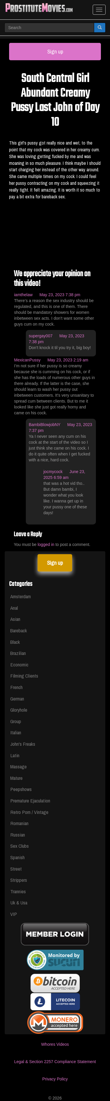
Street (16, 868)
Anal (14, 607)
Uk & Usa (18, 902)
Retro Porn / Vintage (29, 812)
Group (15, 721)
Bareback (18, 630)
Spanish (17, 857)
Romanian (19, 823)
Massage (18, 766)
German (17, 698)
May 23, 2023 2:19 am (68, 360)
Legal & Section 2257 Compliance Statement (55, 1061)
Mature (16, 778)
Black (15, 642)
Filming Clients (24, 675)
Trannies (18, 891)
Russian (17, 834)
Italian (15, 732)
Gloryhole (18, 709)
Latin (14, 755)
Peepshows (21, 789)
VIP (13, 914)
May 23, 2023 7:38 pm (59, 294)
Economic (19, 664)
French (16, 687)
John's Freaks (22, 743)
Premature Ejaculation (30, 800)
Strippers (18, 880)
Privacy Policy (55, 1079)
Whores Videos (55, 1044)
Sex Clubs (19, 845)
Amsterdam (20, 596)
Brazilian (18, 653)
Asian (15, 619)
